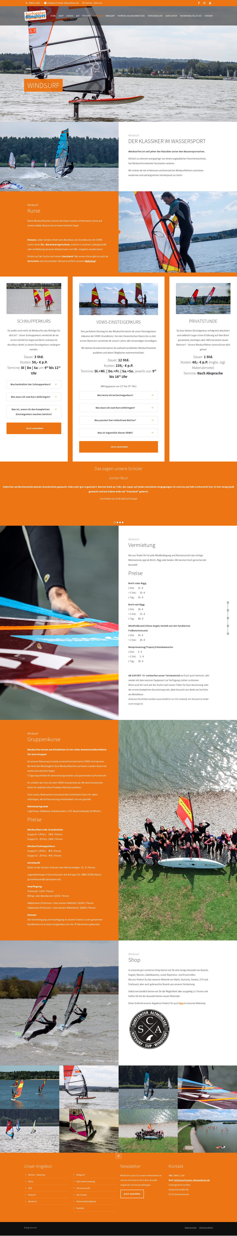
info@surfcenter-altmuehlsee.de (61, 2)
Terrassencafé (83, 973)
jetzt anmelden (132, 979)
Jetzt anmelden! (34, 428)
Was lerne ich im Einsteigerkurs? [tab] (115, 395)
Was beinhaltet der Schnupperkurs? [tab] (30, 384)
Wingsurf (80, 959)
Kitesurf (32, 979)
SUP (30, 973)
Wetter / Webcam (92, 2)
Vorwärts (229, 496)
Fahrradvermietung (85, 966)
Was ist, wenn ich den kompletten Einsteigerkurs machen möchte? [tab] (32, 412)
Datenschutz (206, 1012)
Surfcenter (81, 979)
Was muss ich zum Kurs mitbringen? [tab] (30, 396)
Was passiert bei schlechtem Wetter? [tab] (115, 420)
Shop (30, 966)
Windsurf (32, 986)
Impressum (190, 1012)
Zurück (6, 496)
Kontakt (80, 993)
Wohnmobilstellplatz (86, 986)
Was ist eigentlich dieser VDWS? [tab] (115, 432)
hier (181, 815)
